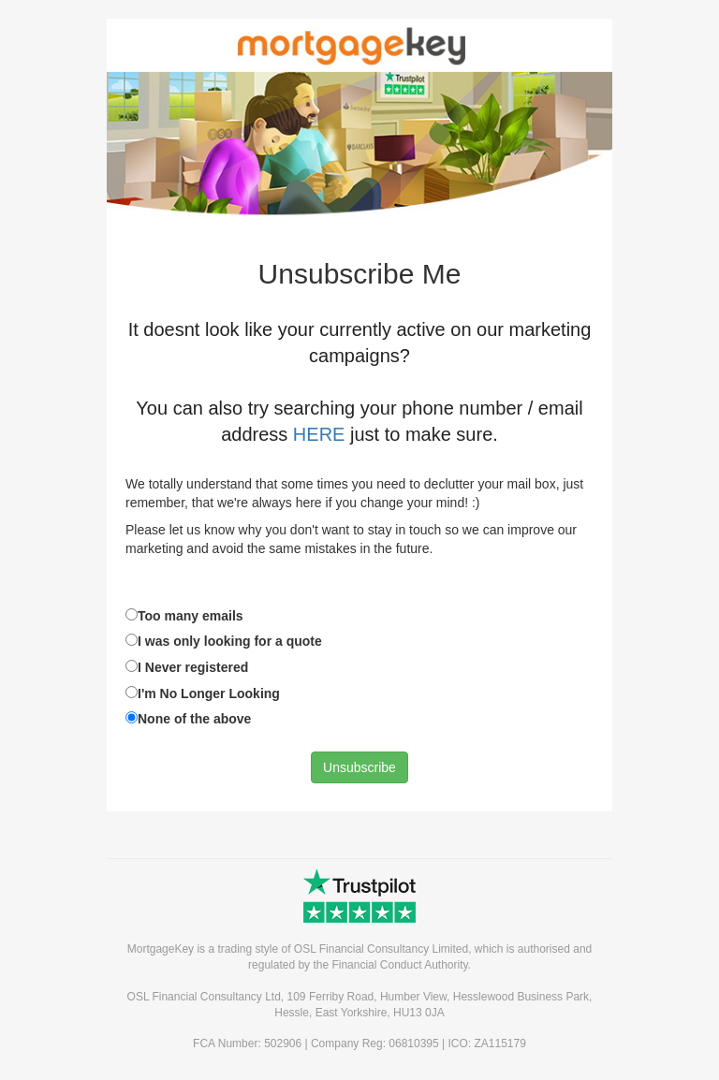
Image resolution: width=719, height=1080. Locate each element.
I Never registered (193, 667)
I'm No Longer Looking (209, 693)
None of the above (194, 718)
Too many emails (190, 615)
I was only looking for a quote (230, 641)
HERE (319, 434)
